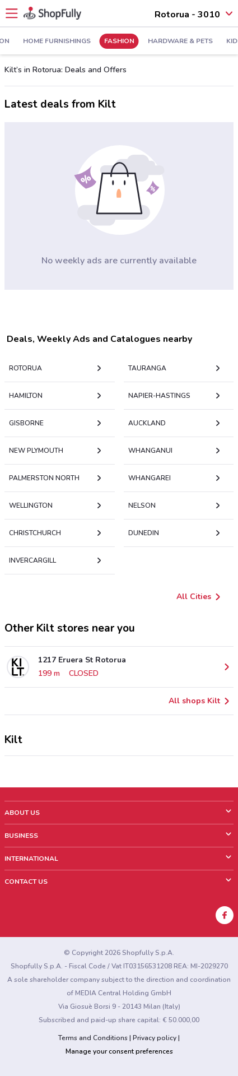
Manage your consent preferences (119, 1051)
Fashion (104, 41)
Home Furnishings (42, 41)
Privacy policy (154, 1037)
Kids (219, 41)
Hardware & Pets (165, 41)
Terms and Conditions (93, 1037)
